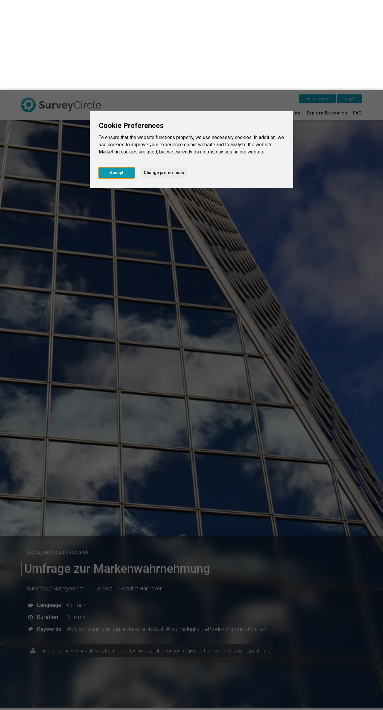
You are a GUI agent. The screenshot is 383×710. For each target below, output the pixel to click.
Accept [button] (117, 82)
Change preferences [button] (164, 82)
